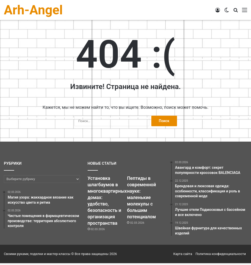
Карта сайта (182, 256)
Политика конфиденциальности (221, 256)
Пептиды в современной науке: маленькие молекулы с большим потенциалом (143, 200)
